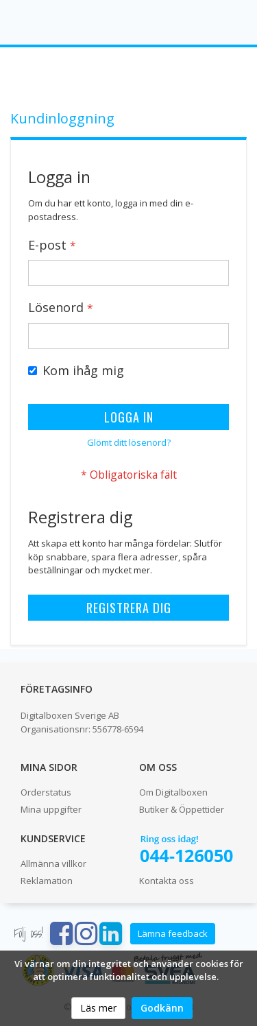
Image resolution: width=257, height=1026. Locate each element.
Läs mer (98, 1007)
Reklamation (47, 880)
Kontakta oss (166, 880)
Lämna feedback (173, 933)
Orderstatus (46, 792)
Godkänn (162, 1007)
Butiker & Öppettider (181, 809)
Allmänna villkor (53, 863)
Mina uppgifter (51, 809)
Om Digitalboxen (173, 792)
